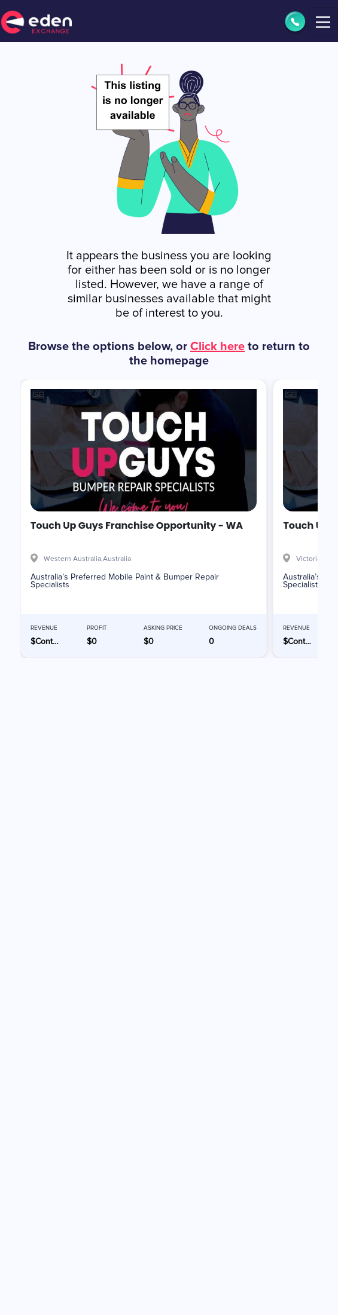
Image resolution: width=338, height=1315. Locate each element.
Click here (217, 346)
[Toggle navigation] (323, 22)
